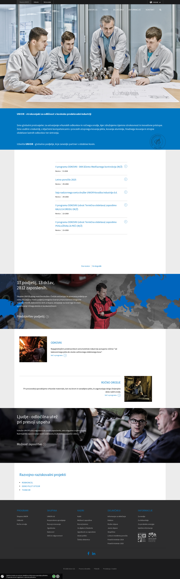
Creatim (114, 569)
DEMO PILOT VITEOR (31, 486)
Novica (57, 171)
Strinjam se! (54, 576)
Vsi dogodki (96, 266)
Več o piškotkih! (57, 576)
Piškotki (96, 569)
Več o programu (57, 355)
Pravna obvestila (84, 569)
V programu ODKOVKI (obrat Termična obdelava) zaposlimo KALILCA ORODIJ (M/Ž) (86, 207)
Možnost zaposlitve (29, 444)
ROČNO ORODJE (111, 382)
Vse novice (85, 266)
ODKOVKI (56, 342)
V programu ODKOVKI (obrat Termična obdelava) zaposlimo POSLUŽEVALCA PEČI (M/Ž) (86, 224)
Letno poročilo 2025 (65, 179)
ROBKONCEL (27, 482)
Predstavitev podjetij (31, 316)
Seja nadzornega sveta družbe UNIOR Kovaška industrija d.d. (86, 192)
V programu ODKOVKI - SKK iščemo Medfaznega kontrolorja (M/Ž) (88, 166)
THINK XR (26, 490)
